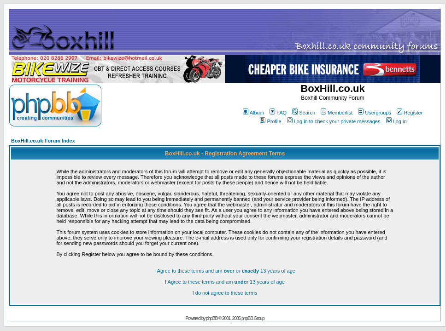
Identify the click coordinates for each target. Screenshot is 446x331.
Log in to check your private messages (334, 121)
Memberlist (336, 112)
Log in (396, 121)
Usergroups (374, 112)
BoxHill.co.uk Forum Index (43, 140)
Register (410, 112)
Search (303, 112)
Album (253, 112)
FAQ (278, 112)
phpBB (211, 318)
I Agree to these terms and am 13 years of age (225, 282)
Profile (270, 121)
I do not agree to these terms (225, 293)
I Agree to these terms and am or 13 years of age (224, 271)
